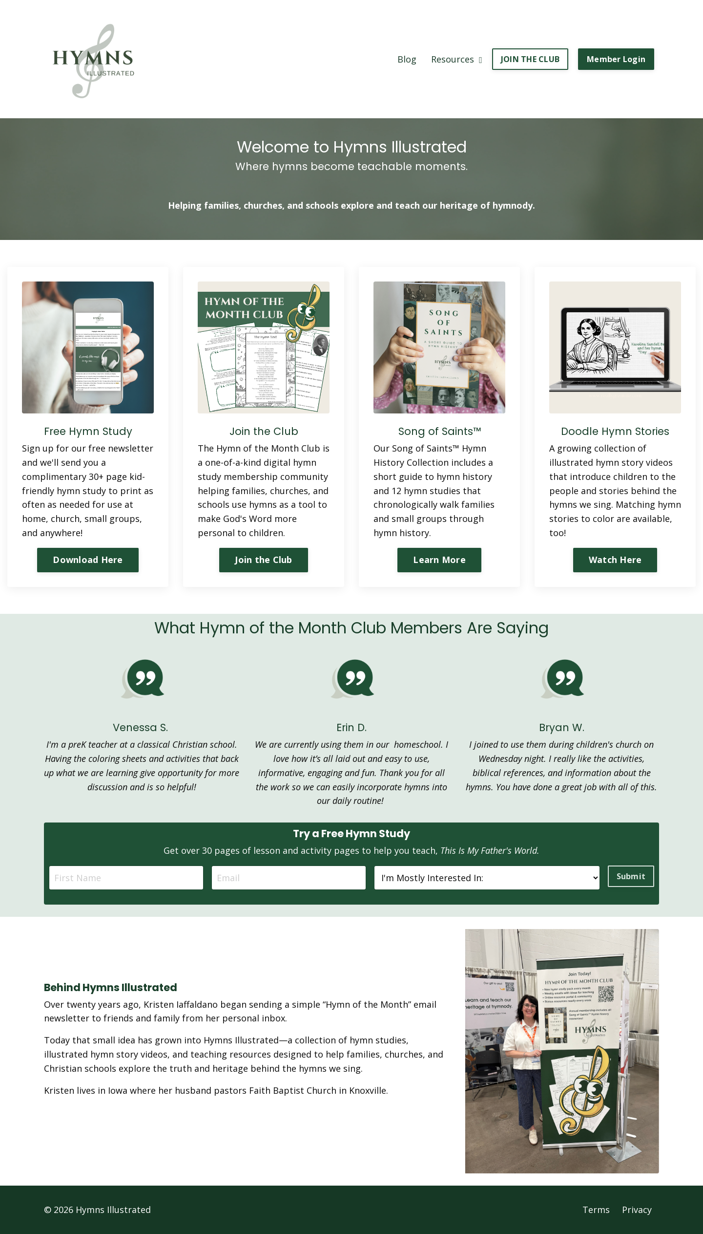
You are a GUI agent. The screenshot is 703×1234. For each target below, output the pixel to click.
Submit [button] (631, 876)
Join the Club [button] (263, 559)
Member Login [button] (616, 59)
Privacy (637, 1209)
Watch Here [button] (615, 559)
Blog (406, 59)
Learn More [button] (439, 559)
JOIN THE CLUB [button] (530, 59)
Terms (596, 1209)
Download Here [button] (88, 559)
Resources (456, 59)
